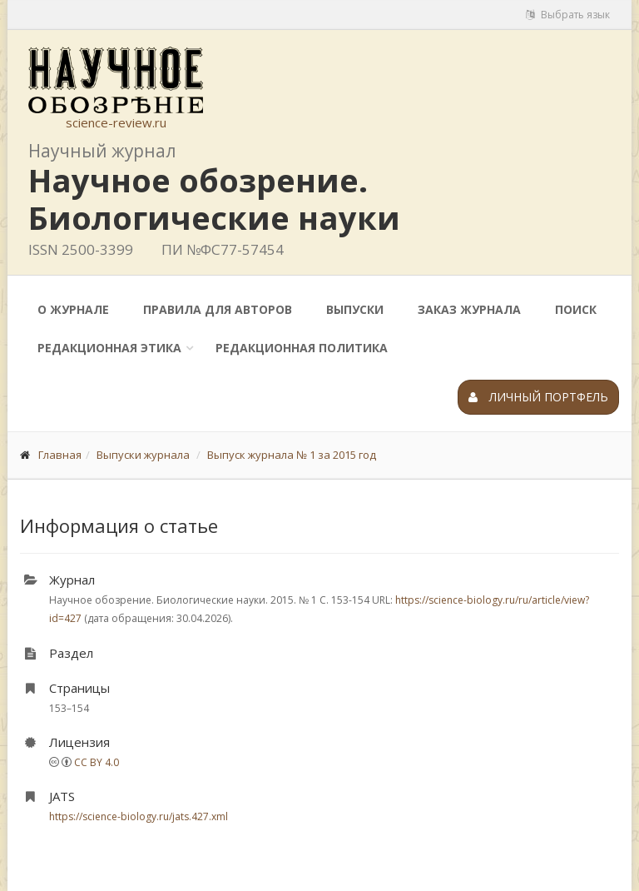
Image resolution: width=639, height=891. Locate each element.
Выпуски (355, 309)
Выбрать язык (568, 14)
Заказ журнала (469, 309)
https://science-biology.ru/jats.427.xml (138, 816)
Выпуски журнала (143, 454)
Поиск (576, 309)
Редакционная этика (109, 348)
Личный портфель (538, 397)
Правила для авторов (217, 309)
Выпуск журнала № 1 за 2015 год (291, 454)
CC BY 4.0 (96, 762)
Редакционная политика (301, 348)
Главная (60, 454)
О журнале (73, 309)
